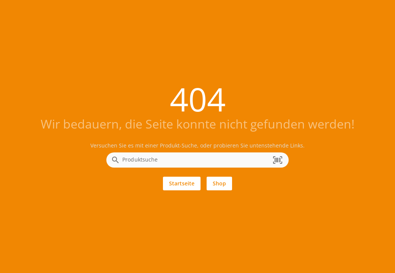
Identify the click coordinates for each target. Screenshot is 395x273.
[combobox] (195, 162)
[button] (277, 160)
